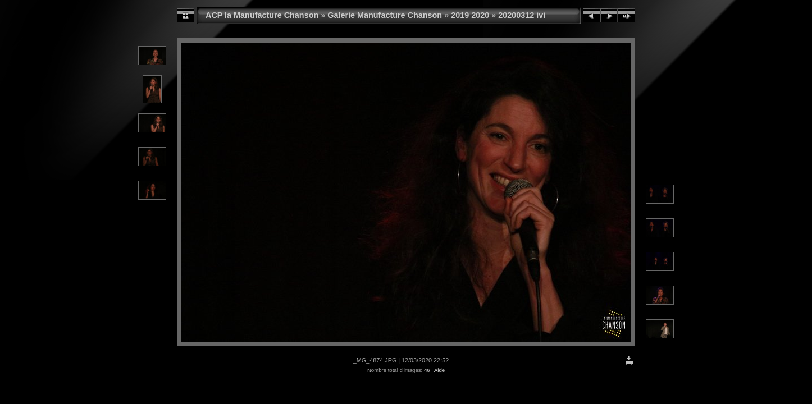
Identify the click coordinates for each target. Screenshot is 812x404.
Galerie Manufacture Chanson (384, 15)
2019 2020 (470, 15)
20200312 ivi (521, 15)
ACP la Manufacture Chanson (262, 15)
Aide (439, 370)
